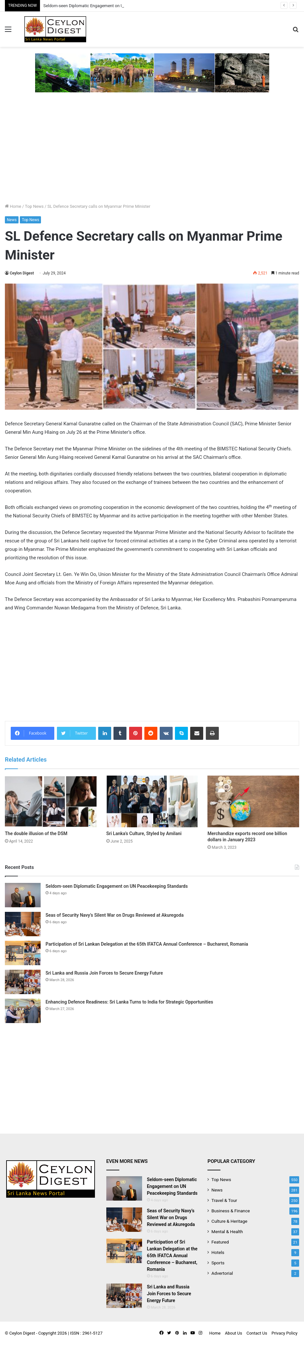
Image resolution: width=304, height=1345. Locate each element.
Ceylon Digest (22, 273)
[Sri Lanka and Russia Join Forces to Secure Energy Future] (23, 982)
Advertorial (222, 1273)
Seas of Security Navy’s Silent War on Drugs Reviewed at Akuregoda (115, 915)
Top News (34, 206)
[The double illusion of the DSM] (51, 801)
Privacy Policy (284, 1333)
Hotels (217, 1252)
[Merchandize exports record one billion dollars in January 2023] (253, 801)
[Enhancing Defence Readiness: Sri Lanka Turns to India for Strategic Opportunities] (23, 1011)
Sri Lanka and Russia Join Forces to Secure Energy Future (104, 973)
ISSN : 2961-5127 (86, 1333)
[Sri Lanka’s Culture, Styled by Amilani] (152, 801)
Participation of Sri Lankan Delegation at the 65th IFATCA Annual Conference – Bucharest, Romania (147, 944)
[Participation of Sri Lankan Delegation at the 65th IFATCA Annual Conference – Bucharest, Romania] (23, 953)
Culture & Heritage (229, 1221)
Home (13, 206)
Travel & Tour (224, 1200)
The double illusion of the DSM (36, 833)
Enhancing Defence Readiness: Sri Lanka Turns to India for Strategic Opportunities (129, 1002)
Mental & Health (227, 1231)
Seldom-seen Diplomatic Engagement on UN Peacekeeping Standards (117, 886)
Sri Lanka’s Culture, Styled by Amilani (144, 833)
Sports (217, 1262)
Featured (220, 1242)
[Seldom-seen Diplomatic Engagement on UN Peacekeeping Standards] (23, 895)
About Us (233, 1333)
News (12, 220)
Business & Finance (230, 1210)
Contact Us (256, 1333)
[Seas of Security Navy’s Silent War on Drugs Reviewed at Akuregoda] (23, 924)
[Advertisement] (152, 154)
